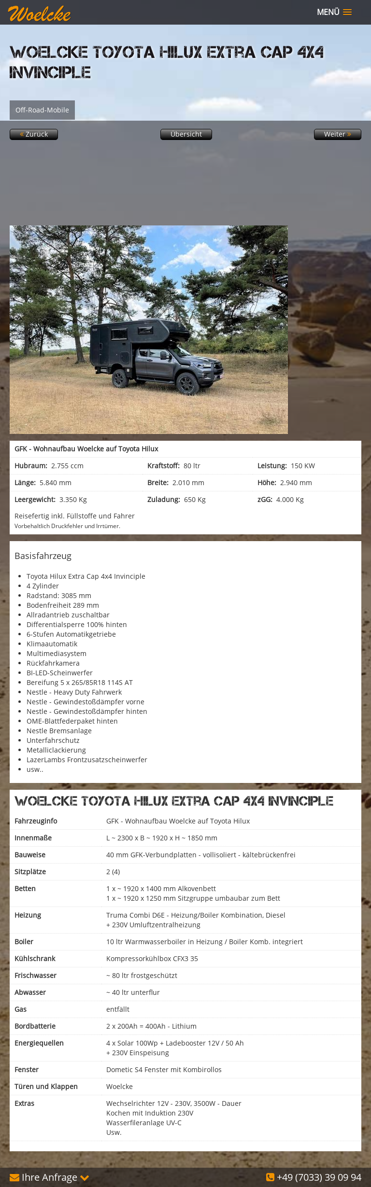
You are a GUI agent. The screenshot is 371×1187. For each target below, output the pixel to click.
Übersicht (186, 134)
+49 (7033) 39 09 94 (313, 1177)
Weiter (337, 134)
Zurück (34, 134)
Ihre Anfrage (49, 1177)
